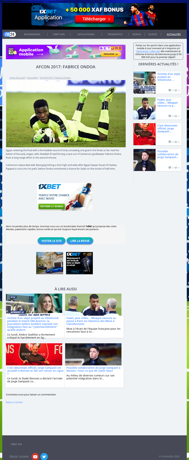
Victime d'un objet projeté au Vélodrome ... (169, 77)
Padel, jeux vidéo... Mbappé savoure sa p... (167, 102)
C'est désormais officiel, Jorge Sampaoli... (167, 128)
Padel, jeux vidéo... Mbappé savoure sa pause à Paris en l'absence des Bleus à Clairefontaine (91, 321)
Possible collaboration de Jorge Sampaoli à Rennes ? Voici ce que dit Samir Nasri (93, 369)
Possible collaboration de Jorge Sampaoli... (167, 154)
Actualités (174, 34)
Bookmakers (32, 34)
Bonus (137, 34)
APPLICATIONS (86, 34)
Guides (152, 34)
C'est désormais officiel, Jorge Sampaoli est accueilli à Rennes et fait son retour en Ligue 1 (35, 370)
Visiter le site (52, 241)
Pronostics (115, 34)
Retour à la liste (14, 402)
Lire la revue (80, 241)
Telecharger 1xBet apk (148, 51)
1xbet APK (59, 34)
